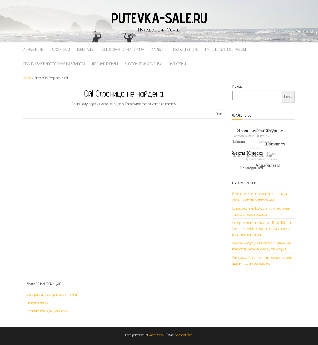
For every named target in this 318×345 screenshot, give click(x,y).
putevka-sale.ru (159, 17)
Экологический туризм (143, 64)
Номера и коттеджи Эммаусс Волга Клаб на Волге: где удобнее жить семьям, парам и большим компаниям (262, 228)
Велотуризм (60, 49)
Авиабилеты (33, 49)
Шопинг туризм (105, 64)
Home (27, 78)
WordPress (156, 335)
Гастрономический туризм (122, 49)
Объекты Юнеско (185, 49)
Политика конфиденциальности (47, 311)
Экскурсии (177, 64)
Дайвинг (158, 49)
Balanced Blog (183, 335)
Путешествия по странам (225, 49)
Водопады (85, 49)
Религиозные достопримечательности (54, 64)
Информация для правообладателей (52, 294)
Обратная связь (37, 303)
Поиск (237, 86)
